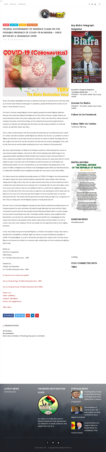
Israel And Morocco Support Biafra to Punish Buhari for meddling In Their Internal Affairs (85, 428)
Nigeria (22, 25)
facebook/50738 (75, 270)
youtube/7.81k (97, 270)
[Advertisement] (86, 144)
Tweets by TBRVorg (78, 127)
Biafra (6, 25)
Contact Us (21, 4)
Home (6, 4)
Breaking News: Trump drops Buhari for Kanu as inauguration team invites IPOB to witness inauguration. (86, 396)
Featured (14, 25)
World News (32, 25)
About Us (13, 4)
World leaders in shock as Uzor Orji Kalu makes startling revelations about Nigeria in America (85, 412)
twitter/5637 (86, 270)
